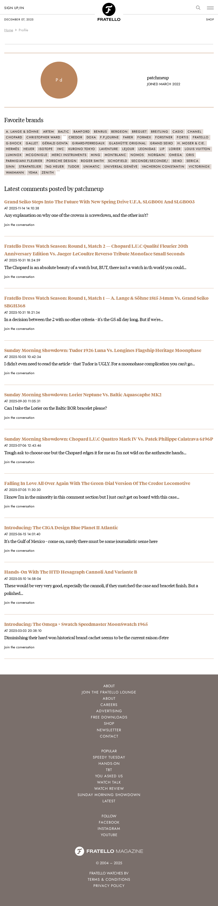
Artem (48, 131)
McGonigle (36, 155)
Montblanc (115, 155)
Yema (32, 172)
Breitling (159, 131)
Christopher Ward (43, 137)
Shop (109, 723)
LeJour (128, 149)
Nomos (137, 155)
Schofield (117, 161)
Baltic (63, 131)
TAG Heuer (54, 166)
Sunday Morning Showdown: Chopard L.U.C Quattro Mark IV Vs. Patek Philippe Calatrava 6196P (108, 439)
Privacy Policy (109, 885)
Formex (144, 137)
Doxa (91, 137)
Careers (109, 704)
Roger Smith (92, 161)
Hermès (12, 149)
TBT (109, 769)
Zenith (48, 172)
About (109, 698)
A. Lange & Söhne (22, 131)
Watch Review (109, 788)
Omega (175, 155)
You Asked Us (109, 776)
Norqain (156, 155)
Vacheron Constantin (163, 166)
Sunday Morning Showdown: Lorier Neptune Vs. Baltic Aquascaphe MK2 (83, 394)
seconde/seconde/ (149, 161)
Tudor (73, 166)
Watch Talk (109, 782)
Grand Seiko (161, 143)
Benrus (100, 131)
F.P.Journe (109, 137)
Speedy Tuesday (109, 757)
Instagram (109, 828)
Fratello (201, 137)
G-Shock (14, 143)
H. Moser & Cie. (191, 143)
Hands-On (109, 763)
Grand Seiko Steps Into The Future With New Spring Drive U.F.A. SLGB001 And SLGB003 (99, 202)
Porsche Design (62, 161)
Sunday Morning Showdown (109, 794)
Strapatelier (30, 166)
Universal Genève (121, 166)
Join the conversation (19, 224)
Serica (192, 161)
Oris (190, 155)
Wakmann (15, 172)
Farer (128, 137)
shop (210, 19)
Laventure (108, 149)
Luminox (14, 155)
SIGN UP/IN (14, 8)
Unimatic (91, 166)
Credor (75, 137)
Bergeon (119, 131)
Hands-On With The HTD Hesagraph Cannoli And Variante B (70, 572)
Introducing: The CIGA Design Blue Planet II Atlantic (61, 527)
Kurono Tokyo (81, 149)
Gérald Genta (55, 143)
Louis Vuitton (197, 149)
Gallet (32, 143)
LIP (162, 149)
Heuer (29, 149)
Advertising (109, 711)
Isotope (46, 149)
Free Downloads (109, 717)
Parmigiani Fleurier (24, 161)
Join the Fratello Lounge (109, 692)
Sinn (10, 166)
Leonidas (147, 149)
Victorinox (199, 166)
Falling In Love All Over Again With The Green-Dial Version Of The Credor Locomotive (97, 483)
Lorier (175, 149)
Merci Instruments (69, 155)
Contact (109, 736)
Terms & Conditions (109, 879)
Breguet (139, 131)
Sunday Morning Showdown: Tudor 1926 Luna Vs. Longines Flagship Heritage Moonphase (102, 350)
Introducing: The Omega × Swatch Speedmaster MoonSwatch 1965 (76, 624)
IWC (60, 149)
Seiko (177, 161)
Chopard (14, 137)
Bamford (82, 131)
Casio (178, 131)
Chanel (195, 131)
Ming (95, 155)
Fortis (182, 137)
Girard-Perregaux (88, 143)
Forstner (164, 137)
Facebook (109, 822)
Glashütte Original (127, 143)
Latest (109, 801)
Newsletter (109, 730)
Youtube (109, 835)
